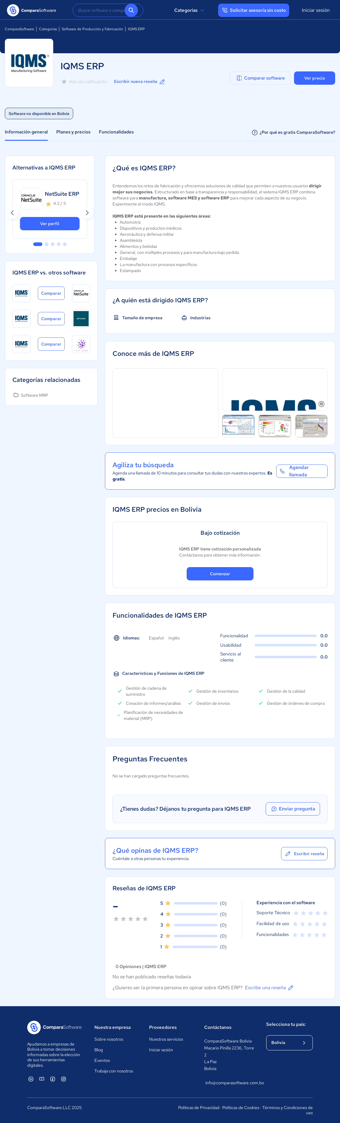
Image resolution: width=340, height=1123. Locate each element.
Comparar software (260, 78)
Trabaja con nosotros (113, 1071)
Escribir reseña (304, 853)
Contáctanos (217, 1027)
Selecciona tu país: (286, 1024)
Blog (98, 1049)
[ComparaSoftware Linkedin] (30, 1078)
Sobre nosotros (108, 1039)
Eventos (102, 1060)
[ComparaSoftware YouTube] (41, 1078)
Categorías (190, 10)
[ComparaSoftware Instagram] (63, 1078)
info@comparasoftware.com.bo (229, 1082)
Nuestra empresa (112, 1027)
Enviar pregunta (292, 809)
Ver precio (314, 78)
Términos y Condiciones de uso (287, 1110)
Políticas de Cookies (240, 1107)
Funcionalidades (116, 132)
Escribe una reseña (269, 987)
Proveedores (163, 1027)
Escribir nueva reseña (140, 81)
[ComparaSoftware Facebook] (52, 1078)
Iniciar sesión (316, 10)
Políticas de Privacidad (198, 1107)
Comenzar (220, 573)
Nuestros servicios (166, 1039)
